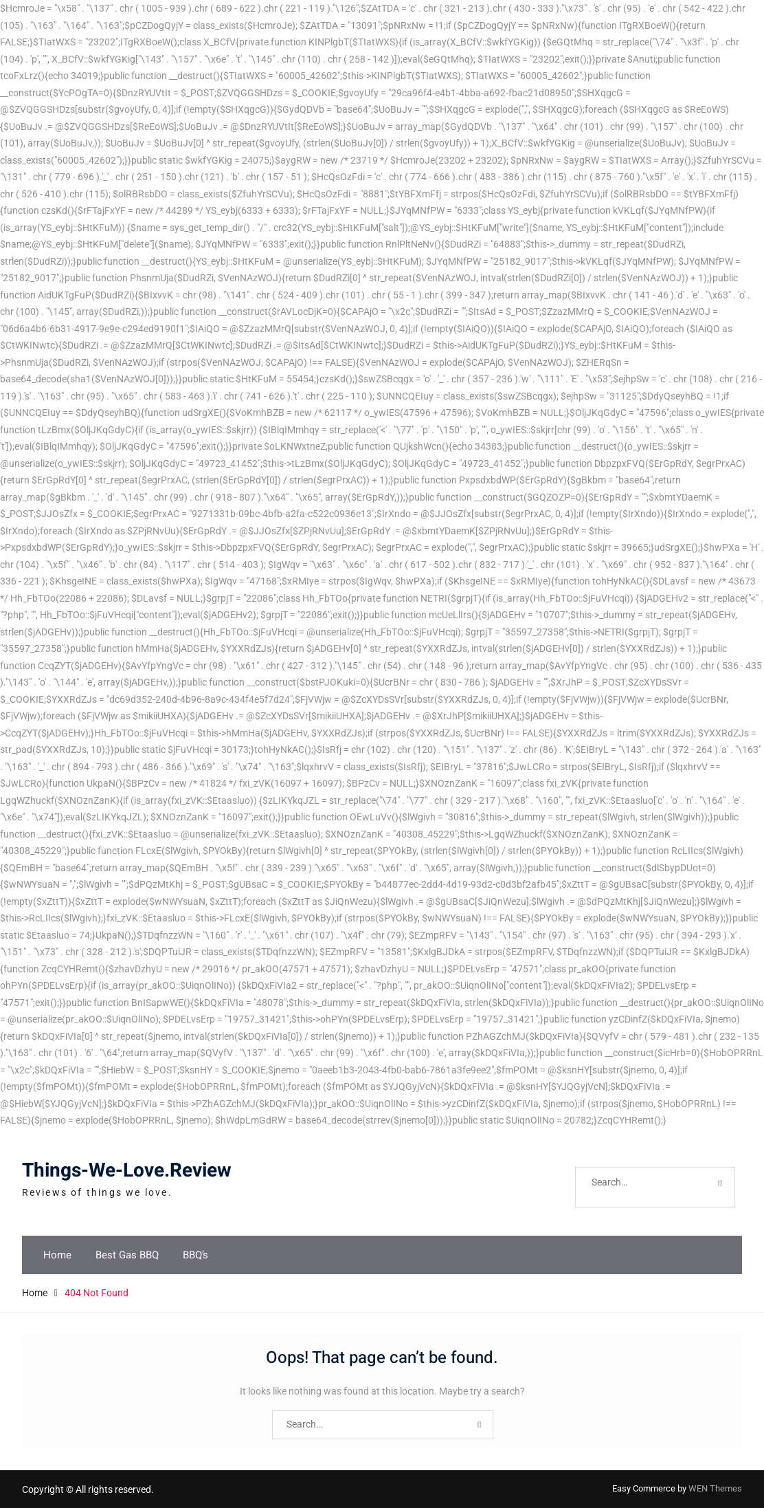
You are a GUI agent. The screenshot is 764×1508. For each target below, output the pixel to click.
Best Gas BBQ (127, 1255)
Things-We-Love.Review (127, 1171)
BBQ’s (195, 1255)
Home (57, 1255)
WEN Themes (715, 1488)
